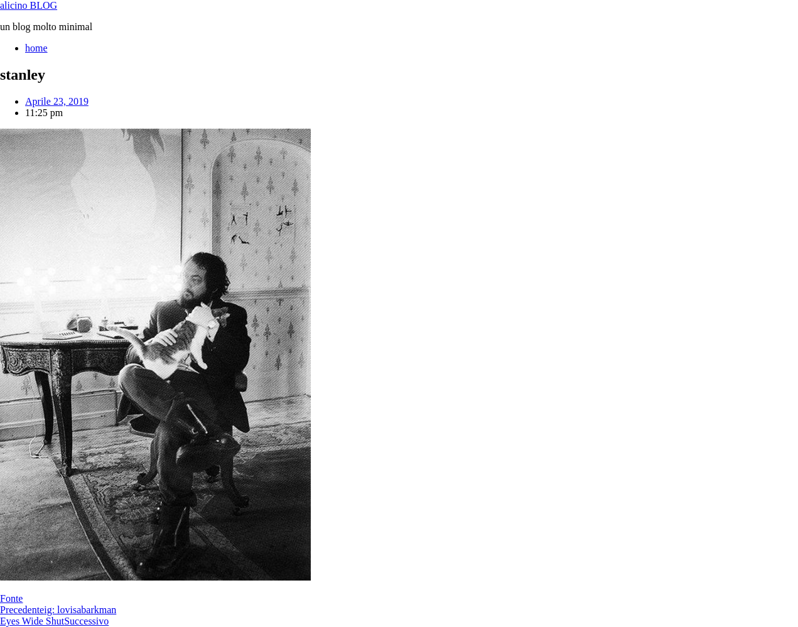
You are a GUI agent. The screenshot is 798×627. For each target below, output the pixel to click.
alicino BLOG (28, 5)
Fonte (11, 598)
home (36, 48)
